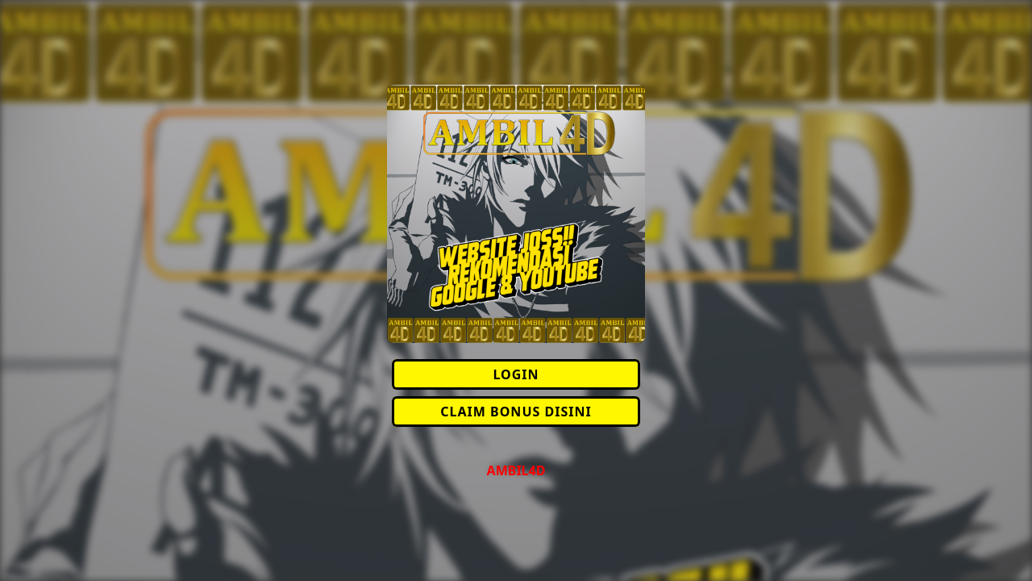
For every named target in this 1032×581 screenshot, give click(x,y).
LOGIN (516, 374)
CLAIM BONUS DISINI (515, 411)
